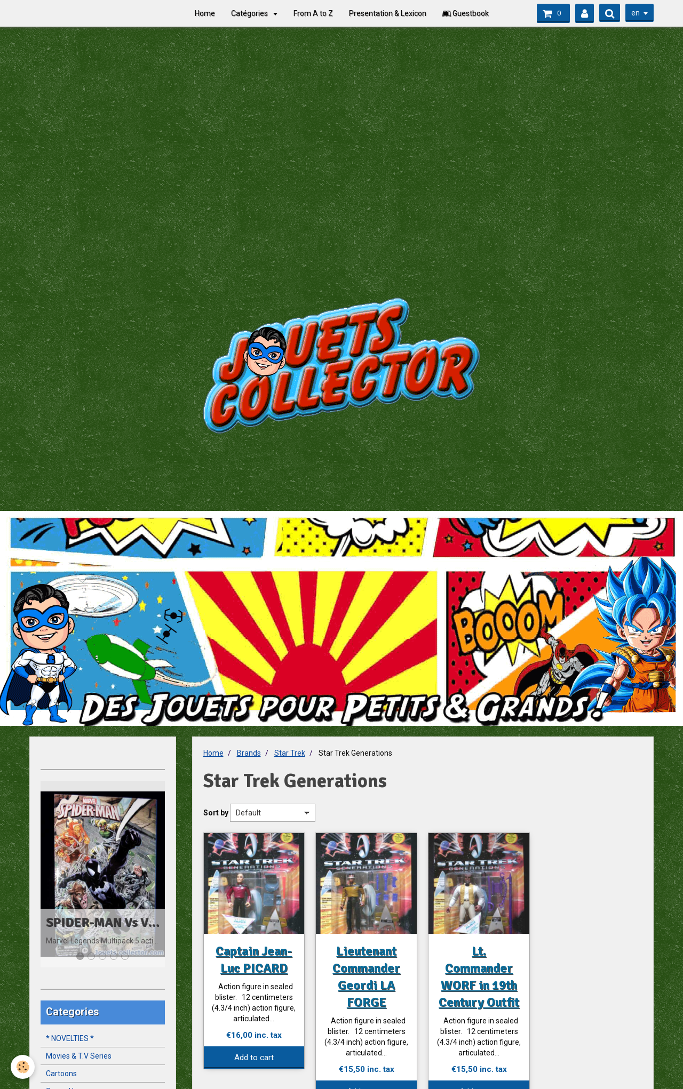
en (635, 13)
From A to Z (313, 13)
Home (205, 13)
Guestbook (465, 13)
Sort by (215, 812)
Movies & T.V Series (79, 1056)
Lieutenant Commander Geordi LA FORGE (366, 976)
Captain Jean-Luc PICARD (254, 959)
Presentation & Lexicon (387, 13)
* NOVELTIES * (70, 1038)
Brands (249, 753)
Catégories (250, 13)
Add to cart (254, 1057)
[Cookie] (23, 1067)
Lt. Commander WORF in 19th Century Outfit (479, 976)
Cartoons (61, 1073)
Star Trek (289, 753)
